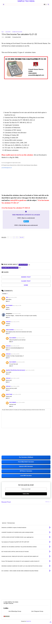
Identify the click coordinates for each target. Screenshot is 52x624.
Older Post (26, 281)
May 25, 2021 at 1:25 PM (12, 297)
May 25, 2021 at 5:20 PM (20, 337)
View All (21, 237)
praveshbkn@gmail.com (7, 167)
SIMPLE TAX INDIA (26, 1)
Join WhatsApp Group (15, 611)
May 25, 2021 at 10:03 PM (30, 370)
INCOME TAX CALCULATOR (17, 31)
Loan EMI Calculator (26, 475)
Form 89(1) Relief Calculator (26, 461)
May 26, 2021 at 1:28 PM (15, 378)
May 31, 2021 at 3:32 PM (17, 394)
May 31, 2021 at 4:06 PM (20, 402)
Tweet (26, 221)
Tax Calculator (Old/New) (26, 457)
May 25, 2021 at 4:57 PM (15, 321)
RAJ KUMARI (9, 305)
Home (3, 31)
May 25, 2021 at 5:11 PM (18, 329)
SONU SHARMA (10, 329)
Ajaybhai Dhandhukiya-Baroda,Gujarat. (15, 370)
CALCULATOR (8, 31)
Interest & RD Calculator (26, 466)
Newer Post (26, 277)
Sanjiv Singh (9, 394)
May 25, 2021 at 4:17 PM (17, 305)
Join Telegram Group (37, 611)
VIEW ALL (47, 501)
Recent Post (6, 502)
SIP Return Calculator (26, 471)
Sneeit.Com (28, 621)
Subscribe (26, 493)
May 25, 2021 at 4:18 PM (16, 313)
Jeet (7, 297)
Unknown (8, 321)
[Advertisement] (26, 18)
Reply (8, 301)
